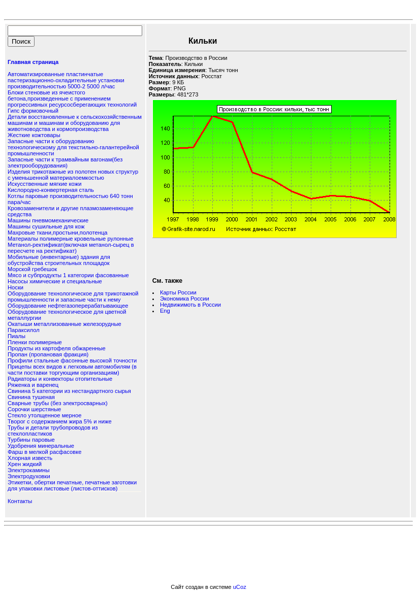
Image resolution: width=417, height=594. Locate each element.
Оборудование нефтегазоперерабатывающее (68, 306)
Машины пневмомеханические (48, 220)
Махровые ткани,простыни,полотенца (58, 232)
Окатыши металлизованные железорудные (64, 324)
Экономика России (184, 298)
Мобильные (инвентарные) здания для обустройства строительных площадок (59, 260)
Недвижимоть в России (190, 305)
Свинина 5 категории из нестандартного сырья (69, 391)
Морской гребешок (32, 269)
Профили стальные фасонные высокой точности (72, 360)
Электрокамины (29, 470)
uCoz (239, 587)
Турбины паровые (31, 440)
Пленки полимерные (35, 342)
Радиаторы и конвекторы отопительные (60, 379)
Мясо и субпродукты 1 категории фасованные (68, 275)
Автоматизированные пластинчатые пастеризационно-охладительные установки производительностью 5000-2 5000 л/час (66, 80)
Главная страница (33, 62)
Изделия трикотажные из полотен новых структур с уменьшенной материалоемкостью (73, 175)
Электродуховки (29, 476)
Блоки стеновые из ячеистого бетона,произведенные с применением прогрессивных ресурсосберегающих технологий (72, 98)
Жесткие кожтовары (34, 135)
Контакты (20, 501)
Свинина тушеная (31, 397)
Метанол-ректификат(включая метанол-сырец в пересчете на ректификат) (71, 248)
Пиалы (16, 336)
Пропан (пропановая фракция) (48, 354)
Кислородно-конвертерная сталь (51, 190)
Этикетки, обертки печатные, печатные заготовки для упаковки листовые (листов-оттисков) (72, 485)
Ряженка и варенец (33, 385)
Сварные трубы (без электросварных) (58, 403)
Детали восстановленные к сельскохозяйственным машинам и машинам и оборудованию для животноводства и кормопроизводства (75, 123)
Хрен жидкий (25, 464)
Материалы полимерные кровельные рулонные (70, 239)
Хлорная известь (30, 458)
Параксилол (24, 330)
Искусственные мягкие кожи (44, 184)
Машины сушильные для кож (46, 226)
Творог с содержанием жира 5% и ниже (60, 421)
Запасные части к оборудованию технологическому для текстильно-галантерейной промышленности (73, 147)
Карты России (178, 292)
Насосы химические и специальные (55, 281)
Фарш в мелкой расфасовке (44, 452)
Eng (165, 311)
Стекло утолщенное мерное (44, 415)
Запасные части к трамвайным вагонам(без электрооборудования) (65, 162)
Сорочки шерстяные (34, 409)
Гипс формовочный (33, 111)
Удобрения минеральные (41, 446)
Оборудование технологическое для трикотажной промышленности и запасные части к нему (73, 296)
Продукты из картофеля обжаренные (57, 348)
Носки (15, 287)
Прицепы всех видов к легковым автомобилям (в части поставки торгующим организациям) (72, 370)
